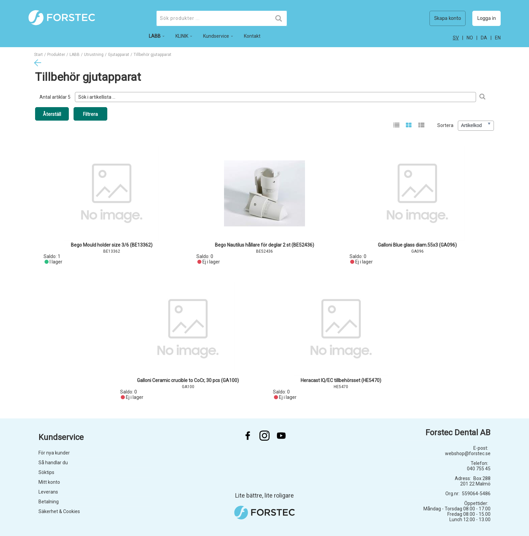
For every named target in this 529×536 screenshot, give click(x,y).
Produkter (56, 54)
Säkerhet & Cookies (59, 511)
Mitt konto (49, 482)
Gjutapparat (118, 54)
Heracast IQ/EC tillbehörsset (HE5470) (341, 380)
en (498, 37)
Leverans (48, 492)
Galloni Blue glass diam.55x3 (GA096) (417, 245)
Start (38, 54)
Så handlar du (53, 462)
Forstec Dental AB (458, 432)
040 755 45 (479, 468)
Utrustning (94, 54)
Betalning (48, 501)
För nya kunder (54, 452)
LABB (74, 54)
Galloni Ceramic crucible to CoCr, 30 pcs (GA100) (188, 380)
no (470, 37)
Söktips (46, 472)
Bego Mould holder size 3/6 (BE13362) (111, 245)
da (484, 37)
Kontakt (252, 36)
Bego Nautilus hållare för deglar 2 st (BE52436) (264, 245)
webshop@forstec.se (468, 453)
